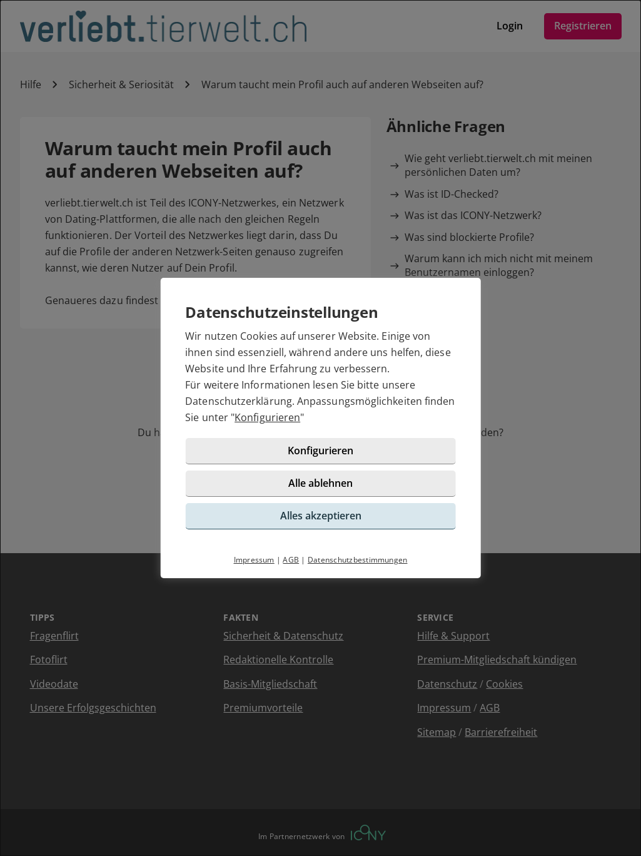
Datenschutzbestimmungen (358, 559)
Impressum (254, 559)
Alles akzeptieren (320, 515)
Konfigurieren (267, 417)
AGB (291, 559)
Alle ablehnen (320, 483)
